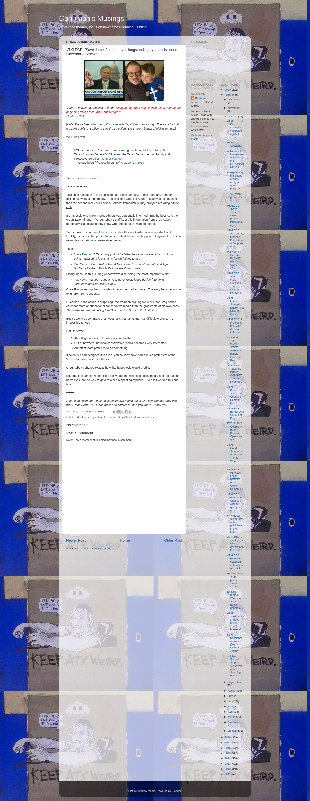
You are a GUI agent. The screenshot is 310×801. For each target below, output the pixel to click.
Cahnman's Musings (91, 18)
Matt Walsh (81, 264)
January (233, 730)
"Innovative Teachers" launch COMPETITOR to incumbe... (235, 373)
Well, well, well (76, 137)
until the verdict (104, 232)
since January (129, 194)
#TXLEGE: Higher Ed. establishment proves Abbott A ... (235, 562)
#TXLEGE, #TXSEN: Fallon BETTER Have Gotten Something (235, 479)
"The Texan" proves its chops (234, 197)
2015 (228, 753)
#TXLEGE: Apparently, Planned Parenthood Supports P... (235, 238)
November (234, 107)
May (231, 706)
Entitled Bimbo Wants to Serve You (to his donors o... (235, 599)
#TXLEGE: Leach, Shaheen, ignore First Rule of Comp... (235, 306)
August (232, 690)
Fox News (80, 279)
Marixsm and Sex (144, 417)
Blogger (176, 790)
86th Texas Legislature (89, 417)
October (233, 116)
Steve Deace (82, 254)
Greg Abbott (125, 417)
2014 (228, 758)
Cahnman (201, 98)
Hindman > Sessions (234, 144)
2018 (228, 737)
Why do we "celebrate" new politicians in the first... (235, 523)
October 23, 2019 (132, 162)
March (232, 716)
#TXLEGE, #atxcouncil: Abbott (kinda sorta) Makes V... (235, 621)
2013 (228, 763)
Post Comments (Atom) (97, 548)
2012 (228, 768)
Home (125, 540)
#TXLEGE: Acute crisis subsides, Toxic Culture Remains (234, 283)
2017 (228, 742)
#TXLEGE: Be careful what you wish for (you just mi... (234, 502)
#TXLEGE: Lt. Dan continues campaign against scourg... (235, 129)
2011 (228, 774)
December (234, 99)
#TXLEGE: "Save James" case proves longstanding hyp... (235, 215)
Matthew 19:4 (75, 116)
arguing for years (143, 302)
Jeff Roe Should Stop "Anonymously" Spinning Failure (235, 666)
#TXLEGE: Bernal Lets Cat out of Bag (235, 413)
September (234, 682)
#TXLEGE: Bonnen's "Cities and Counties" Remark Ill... (235, 395)
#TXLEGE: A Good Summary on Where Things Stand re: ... (234, 454)
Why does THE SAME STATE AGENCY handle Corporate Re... (234, 349)
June (231, 701)
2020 (228, 89)
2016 (228, 747)
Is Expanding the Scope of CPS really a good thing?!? (235, 180)
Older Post (173, 540)
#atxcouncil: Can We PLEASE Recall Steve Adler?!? (234, 259)
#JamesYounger (112, 158)
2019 (228, 94)
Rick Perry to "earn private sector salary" (235, 580)
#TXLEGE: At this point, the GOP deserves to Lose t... (235, 326)
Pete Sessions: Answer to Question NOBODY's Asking (235, 642)
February (233, 722)
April (231, 711)
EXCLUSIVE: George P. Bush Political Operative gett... (235, 431)
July (230, 695)
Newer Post (76, 540)
